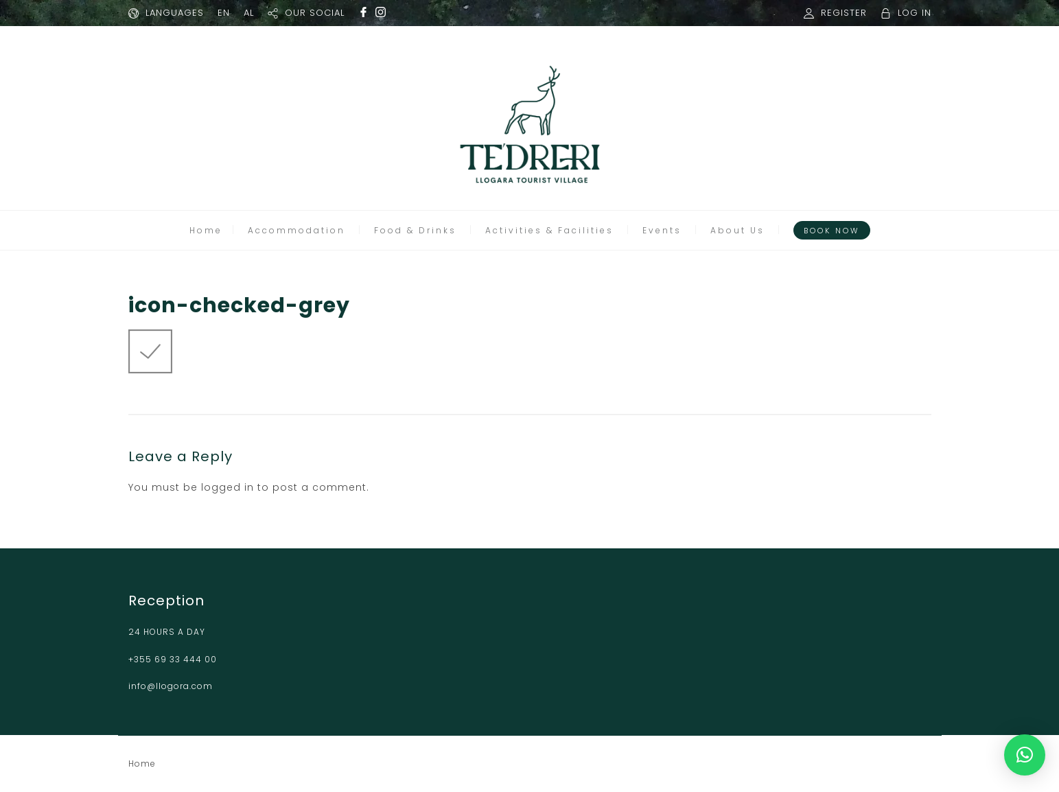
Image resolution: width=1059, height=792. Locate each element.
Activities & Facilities (549, 230)
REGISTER (844, 12)
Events (662, 230)
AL (249, 12)
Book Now (832, 230)
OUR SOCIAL (315, 12)
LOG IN (914, 12)
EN (224, 12)
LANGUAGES (175, 12)
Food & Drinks (415, 230)
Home (205, 230)
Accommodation (296, 230)
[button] (1024, 755)
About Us (737, 230)
